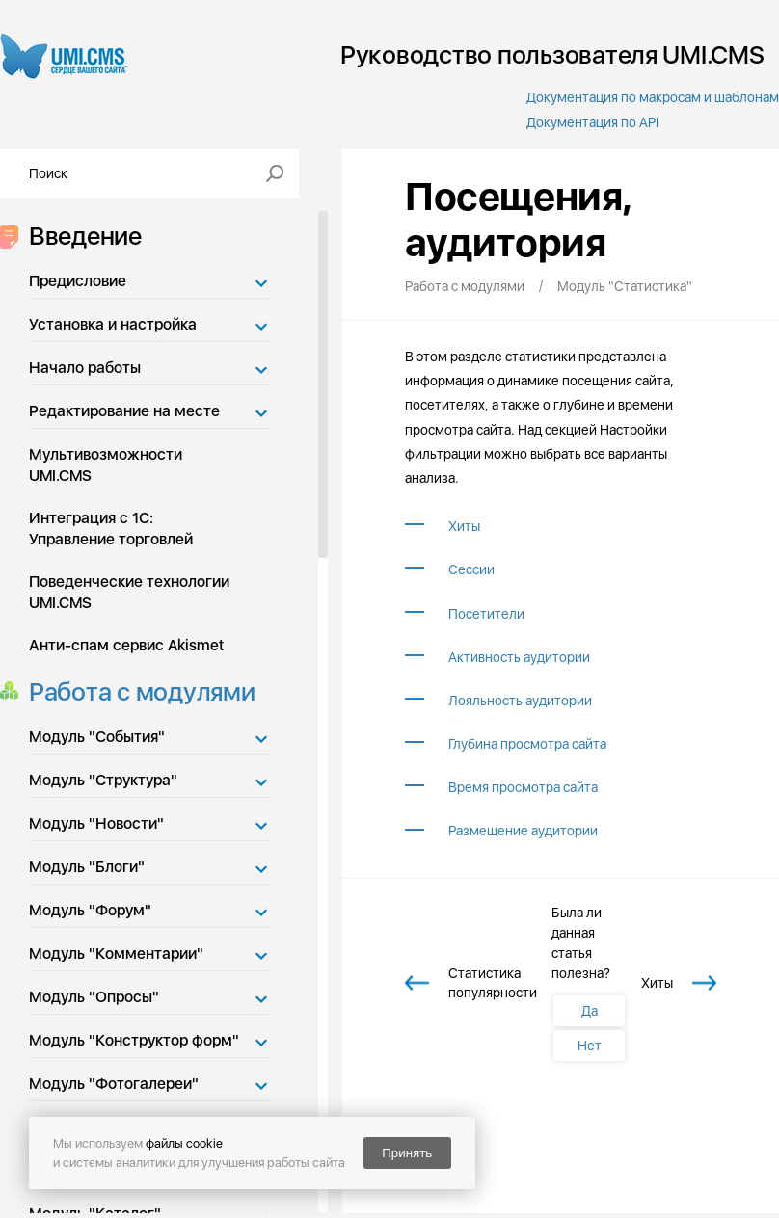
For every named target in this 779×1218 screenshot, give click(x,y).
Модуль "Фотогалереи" (114, 1083)
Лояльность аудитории (520, 700)
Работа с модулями (136, 691)
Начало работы (85, 367)
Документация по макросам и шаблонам (652, 97)
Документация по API (592, 122)
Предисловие (77, 281)
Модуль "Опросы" (94, 997)
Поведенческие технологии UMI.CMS (129, 592)
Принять (407, 1153)
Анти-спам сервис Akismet (126, 645)
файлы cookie (184, 1143)
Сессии (471, 569)
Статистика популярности (492, 983)
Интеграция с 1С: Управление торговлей (111, 528)
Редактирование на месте (124, 411)
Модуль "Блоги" (87, 867)
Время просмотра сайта (523, 787)
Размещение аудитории (523, 830)
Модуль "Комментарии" (116, 953)
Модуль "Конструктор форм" (134, 1040)
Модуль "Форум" (90, 910)
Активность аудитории (519, 657)
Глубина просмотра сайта (527, 744)
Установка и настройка (113, 324)
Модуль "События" (97, 737)
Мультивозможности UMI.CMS (105, 465)
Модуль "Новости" (96, 823)
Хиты (464, 526)
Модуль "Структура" (103, 780)
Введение (79, 236)
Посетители (486, 614)
